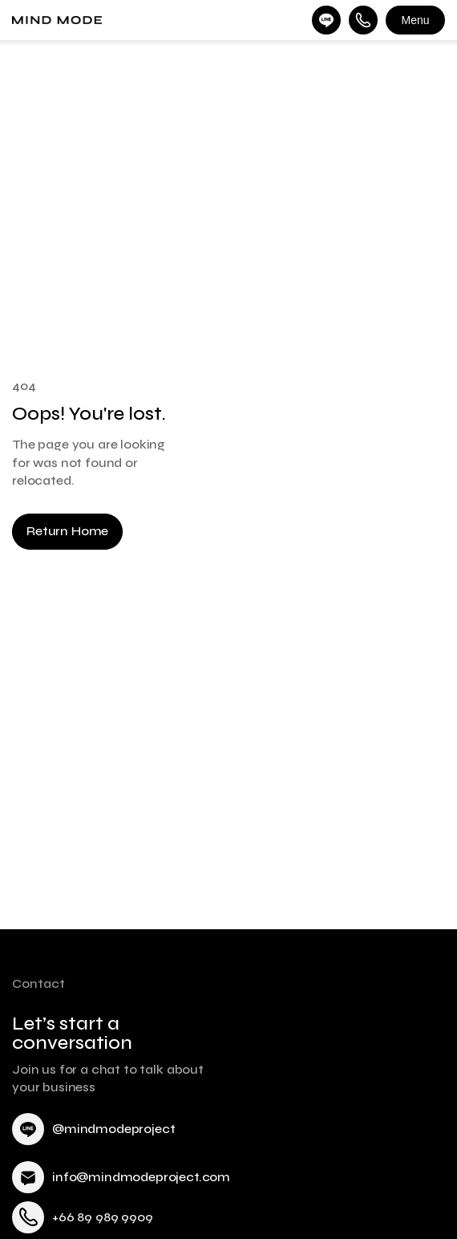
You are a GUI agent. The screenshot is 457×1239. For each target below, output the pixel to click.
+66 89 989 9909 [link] (102, 1217)
